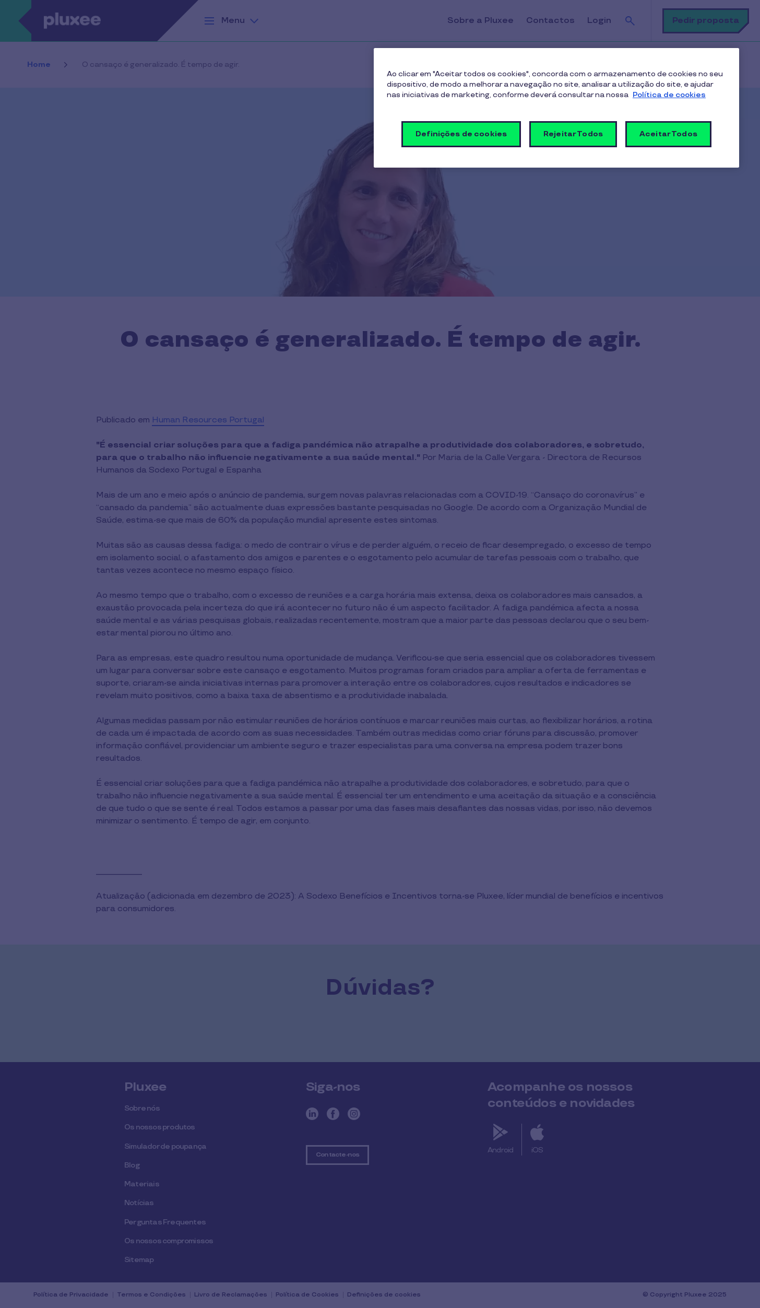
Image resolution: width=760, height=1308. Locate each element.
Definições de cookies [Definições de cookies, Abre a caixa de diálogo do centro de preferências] (461, 133)
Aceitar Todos (668, 133)
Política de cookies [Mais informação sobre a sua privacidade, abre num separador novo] (669, 94)
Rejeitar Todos (573, 133)
